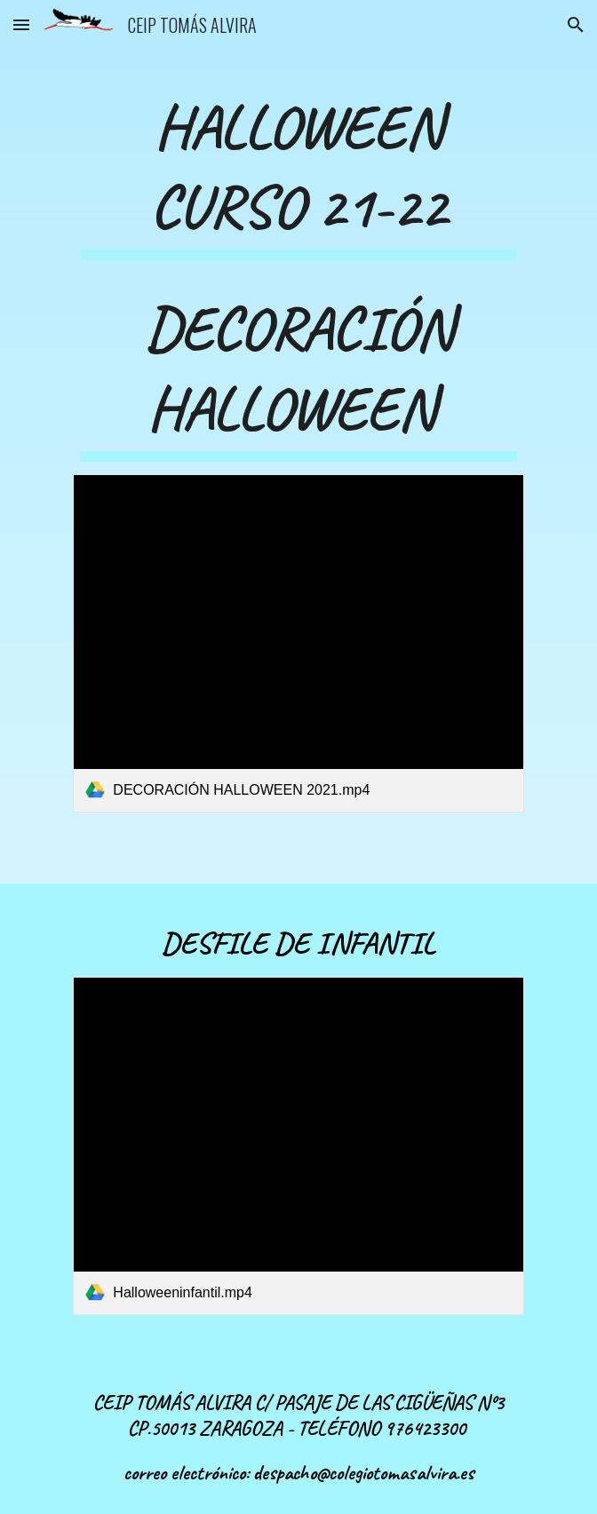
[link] (298, 643)
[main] (298, 172)
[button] (21, 24)
